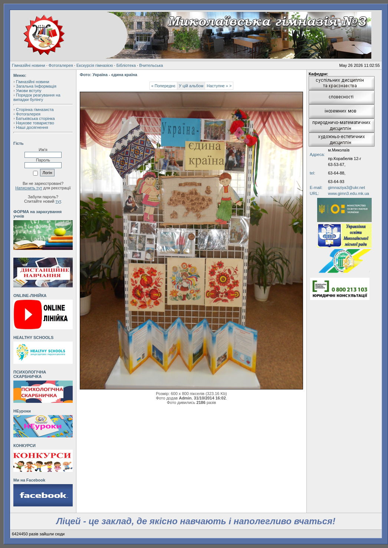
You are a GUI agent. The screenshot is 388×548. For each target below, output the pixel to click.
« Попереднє (163, 86)
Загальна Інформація (36, 86)
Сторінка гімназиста (35, 109)
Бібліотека (126, 65)
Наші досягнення (32, 127)
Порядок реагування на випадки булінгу (36, 97)
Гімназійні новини (28, 65)
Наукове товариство (35, 123)
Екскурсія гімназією (94, 65)
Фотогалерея (61, 65)
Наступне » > (219, 86)
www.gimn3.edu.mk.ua (348, 193)
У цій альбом (191, 86)
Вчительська (151, 65)
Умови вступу (29, 90)
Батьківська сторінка (35, 118)
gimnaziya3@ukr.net (346, 187)
